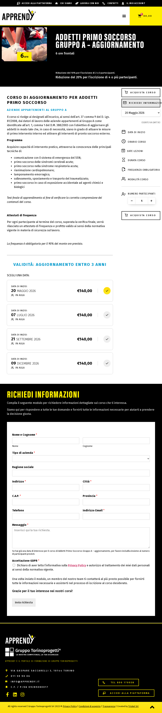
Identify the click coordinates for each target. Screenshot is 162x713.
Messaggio (20, 524)
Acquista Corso (140, 92)
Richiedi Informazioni (141, 103)
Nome (15, 446)
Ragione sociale (23, 467)
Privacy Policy (77, 565)
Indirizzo (19, 481)
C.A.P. (16, 496)
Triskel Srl (133, 706)
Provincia (90, 496)
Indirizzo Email (93, 510)
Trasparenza (109, 706)
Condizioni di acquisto (90, 706)
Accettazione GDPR (25, 560)
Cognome (87, 446)
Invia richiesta (24, 602)
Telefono (18, 510)
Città (87, 481)
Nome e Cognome (24, 434)
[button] (124, 16)
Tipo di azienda (23, 452)
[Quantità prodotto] (141, 200)
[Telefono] (45, 516)
